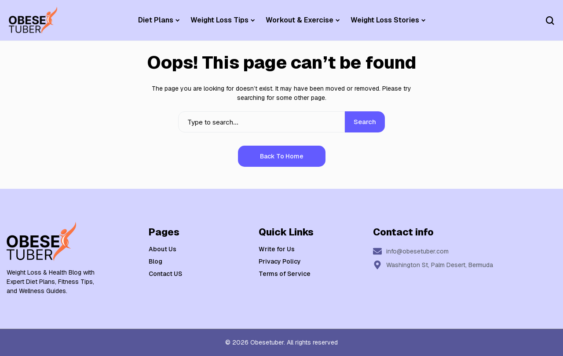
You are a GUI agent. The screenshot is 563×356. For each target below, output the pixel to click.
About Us (162, 249)
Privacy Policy (280, 261)
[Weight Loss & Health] (33, 20)
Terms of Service (285, 274)
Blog (155, 261)
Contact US (165, 274)
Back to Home (281, 156)
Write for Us (277, 249)
